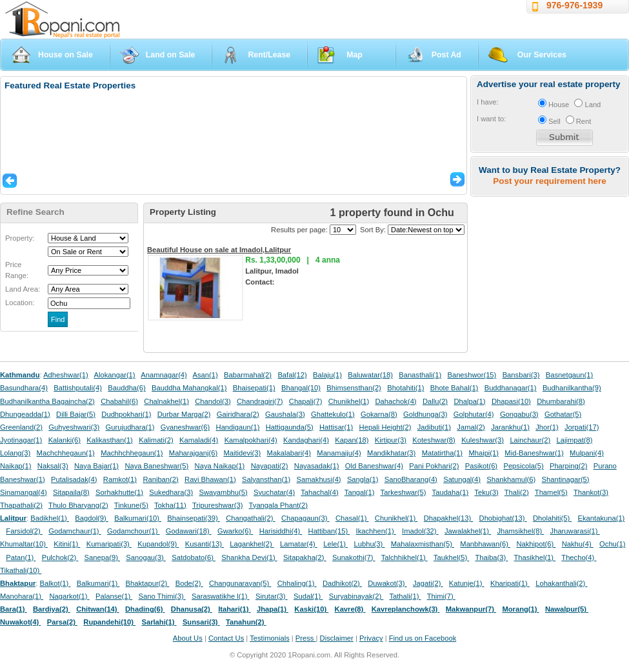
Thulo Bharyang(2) (78, 505)
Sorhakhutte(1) (119, 492)
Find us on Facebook (422, 638)
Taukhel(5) (451, 557)
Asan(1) (205, 375)
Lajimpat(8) (575, 440)
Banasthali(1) (420, 375)
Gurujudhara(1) (130, 427)
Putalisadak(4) (74, 479)
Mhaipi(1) (483, 453)
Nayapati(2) (269, 466)
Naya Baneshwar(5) (156, 466)
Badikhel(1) (49, 518)
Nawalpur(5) (566, 609)
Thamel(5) (551, 492)
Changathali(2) (250, 518)
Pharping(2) (568, 466)
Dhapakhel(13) (449, 518)
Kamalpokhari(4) (251, 440)
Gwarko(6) (235, 531)
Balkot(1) (55, 583)
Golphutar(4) (474, 414)
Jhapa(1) (272, 609)
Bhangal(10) (301, 388)
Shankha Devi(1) (249, 557)
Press (305, 638)
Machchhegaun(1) (66, 453)
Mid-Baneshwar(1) (533, 453)
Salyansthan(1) (266, 479)
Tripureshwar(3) (217, 505)
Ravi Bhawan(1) (210, 479)
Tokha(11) (170, 505)
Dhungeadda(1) (25, 414)
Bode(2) (189, 583)
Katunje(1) (466, 583)
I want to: (491, 119)
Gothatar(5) (562, 414)
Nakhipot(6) (535, 544)
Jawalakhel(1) (467, 531)
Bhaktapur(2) (148, 583)
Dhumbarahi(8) (561, 401)
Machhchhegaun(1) (132, 453)
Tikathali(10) (20, 570)
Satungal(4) (462, 479)
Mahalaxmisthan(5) (422, 544)
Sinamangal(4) (23, 492)
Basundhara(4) (24, 388)
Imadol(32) (420, 531)
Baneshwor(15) (471, 375)
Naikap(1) (16, 466)
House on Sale (65, 54)
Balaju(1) (327, 375)
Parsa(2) (62, 622)
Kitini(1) (67, 544)
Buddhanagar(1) (510, 388)
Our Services (541, 54)
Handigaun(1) (238, 427)
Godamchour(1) (133, 531)
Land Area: (22, 289)
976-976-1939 (574, 5)
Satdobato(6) (193, 557)
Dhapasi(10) (511, 401)
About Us (188, 638)
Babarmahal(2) (248, 375)
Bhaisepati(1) (254, 388)
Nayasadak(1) (316, 466)
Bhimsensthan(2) (353, 388)
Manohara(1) (21, 596)
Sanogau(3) (146, 557)
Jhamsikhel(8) (520, 531)
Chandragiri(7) (260, 401)
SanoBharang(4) (410, 479)
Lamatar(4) (298, 544)
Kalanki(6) (64, 440)
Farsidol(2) (24, 531)
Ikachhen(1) (376, 531)
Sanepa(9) (102, 557)
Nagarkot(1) (70, 596)
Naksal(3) (52, 466)
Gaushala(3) (285, 414)
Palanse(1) (113, 596)
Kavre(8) (350, 609)
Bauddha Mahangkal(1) (189, 388)
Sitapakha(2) (304, 557)
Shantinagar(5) (566, 479)
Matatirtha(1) (442, 453)
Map (354, 54)
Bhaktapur (17, 583)
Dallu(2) (435, 401)
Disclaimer (337, 638)
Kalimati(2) (156, 440)
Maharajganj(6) (193, 453)
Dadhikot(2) (342, 583)
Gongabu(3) (519, 414)
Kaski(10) (311, 609)
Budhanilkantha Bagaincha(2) (47, 401)
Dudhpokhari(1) (126, 414)
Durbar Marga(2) (184, 414)
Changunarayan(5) (240, 583)
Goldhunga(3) (425, 414)
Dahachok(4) (396, 401)
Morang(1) (520, 609)
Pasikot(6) (481, 466)
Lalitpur (13, 518)
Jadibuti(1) (434, 427)
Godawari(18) (189, 531)
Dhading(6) (145, 609)
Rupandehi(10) (109, 622)
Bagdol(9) (91, 518)
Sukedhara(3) (171, 492)
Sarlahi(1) (158, 622)
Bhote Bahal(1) (454, 388)
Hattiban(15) (329, 531)
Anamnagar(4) (164, 375)
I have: (488, 102)
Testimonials (270, 638)
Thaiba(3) (491, 557)
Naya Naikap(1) (220, 466)
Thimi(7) (441, 596)
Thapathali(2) (21, 505)
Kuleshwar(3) (482, 440)
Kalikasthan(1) (109, 440)
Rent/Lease (269, 54)
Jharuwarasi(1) (575, 531)
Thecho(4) (578, 557)
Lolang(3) (15, 453)
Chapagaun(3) (305, 518)
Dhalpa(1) (469, 401)
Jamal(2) (471, 427)
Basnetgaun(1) (569, 375)
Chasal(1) (352, 518)
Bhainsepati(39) (193, 518)
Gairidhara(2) (238, 414)
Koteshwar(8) (433, 440)
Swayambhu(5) (223, 492)
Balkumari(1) (98, 583)
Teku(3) (486, 492)
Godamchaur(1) (74, 531)
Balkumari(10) (137, 518)
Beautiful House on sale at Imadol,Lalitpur (219, 250)
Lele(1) (335, 544)
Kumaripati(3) (109, 544)
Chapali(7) (306, 401)
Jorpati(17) (581, 427)
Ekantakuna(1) (601, 518)
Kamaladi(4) (198, 440)
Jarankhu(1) (510, 427)
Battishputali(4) (78, 388)
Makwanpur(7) (471, 609)
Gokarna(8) (379, 414)
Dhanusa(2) (191, 609)
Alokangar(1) (114, 375)
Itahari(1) (234, 609)
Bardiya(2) (51, 609)
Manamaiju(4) (339, 453)
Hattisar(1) (336, 427)
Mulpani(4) (587, 453)
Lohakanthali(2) (561, 583)
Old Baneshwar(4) (374, 466)
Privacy (371, 638)
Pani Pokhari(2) (434, 466)
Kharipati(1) (510, 583)
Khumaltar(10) (24, 544)
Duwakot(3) (387, 583)
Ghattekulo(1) (333, 414)
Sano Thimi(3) (162, 596)
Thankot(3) (591, 492)
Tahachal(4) (319, 492)
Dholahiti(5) (552, 518)
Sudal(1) (308, 596)
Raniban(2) (160, 479)
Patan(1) (20, 557)
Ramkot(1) (120, 479)
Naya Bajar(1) (96, 466)
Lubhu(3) (369, 544)
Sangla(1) (363, 479)
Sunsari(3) (201, 622)
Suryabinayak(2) (356, 596)
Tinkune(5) (131, 505)
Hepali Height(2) (385, 427)
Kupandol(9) (158, 544)
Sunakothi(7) (353, 557)
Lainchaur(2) (530, 440)
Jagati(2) (428, 583)
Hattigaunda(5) (290, 427)
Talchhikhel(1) (404, 557)
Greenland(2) (21, 427)
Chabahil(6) (119, 401)
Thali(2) (516, 492)
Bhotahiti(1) (405, 388)
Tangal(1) (359, 492)
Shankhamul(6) (510, 479)
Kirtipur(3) (390, 440)
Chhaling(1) (297, 583)
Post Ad (446, 54)
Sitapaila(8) (71, 492)
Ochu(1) (612, 544)
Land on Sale (170, 54)
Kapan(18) (351, 440)
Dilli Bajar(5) (75, 414)
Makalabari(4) (289, 453)
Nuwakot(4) (20, 622)
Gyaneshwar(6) (185, 427)
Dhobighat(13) (503, 518)
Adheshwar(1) (65, 375)
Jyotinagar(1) (21, 440)
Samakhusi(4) (319, 479)
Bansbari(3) (521, 375)
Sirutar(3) (271, 596)
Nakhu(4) (578, 544)
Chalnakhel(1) (166, 401)
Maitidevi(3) (242, 453)
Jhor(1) (546, 427)
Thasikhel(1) (535, 557)
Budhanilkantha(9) (572, 388)
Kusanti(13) (204, 544)
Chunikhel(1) (348, 401)
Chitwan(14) (97, 609)
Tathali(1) (405, 596)
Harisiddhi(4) (281, 531)
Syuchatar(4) (274, 492)
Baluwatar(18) (370, 375)
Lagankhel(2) (252, 544)
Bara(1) (13, 609)
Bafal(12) (291, 375)
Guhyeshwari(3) (73, 427)
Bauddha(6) (126, 388)
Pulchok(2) (60, 557)
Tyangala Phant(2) (278, 505)
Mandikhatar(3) (391, 453)
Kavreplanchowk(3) (406, 609)
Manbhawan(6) (485, 544)
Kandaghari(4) (306, 440)
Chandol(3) (212, 401)
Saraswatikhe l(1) (221, 596)
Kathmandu (20, 375)
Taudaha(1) (450, 492)
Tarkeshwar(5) (403, 492)
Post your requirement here (549, 181)
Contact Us (226, 638)
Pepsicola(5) (523, 466)
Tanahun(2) (246, 622)
